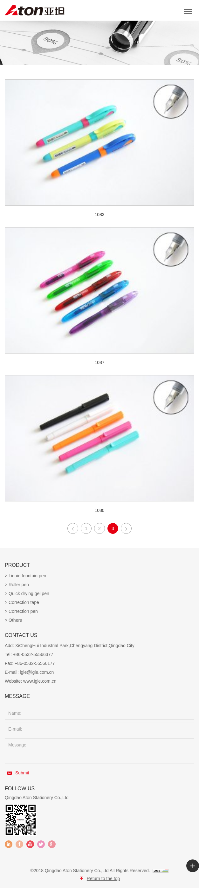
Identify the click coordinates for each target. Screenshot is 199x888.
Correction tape (24, 602)
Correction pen (23, 611)
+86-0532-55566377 (33, 654)
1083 (99, 214)
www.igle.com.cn (39, 681)
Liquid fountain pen (27, 575)
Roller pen (19, 584)
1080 (99, 510)
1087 (99, 362)
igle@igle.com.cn (37, 672)
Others (15, 620)
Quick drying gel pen (29, 593)
